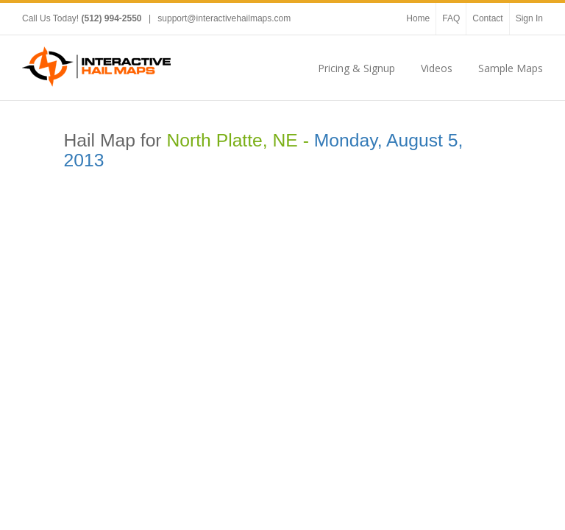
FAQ (451, 18)
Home (418, 18)
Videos (436, 68)
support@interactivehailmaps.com (224, 18)
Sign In (529, 18)
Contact (487, 18)
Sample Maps (510, 68)
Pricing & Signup (356, 68)
